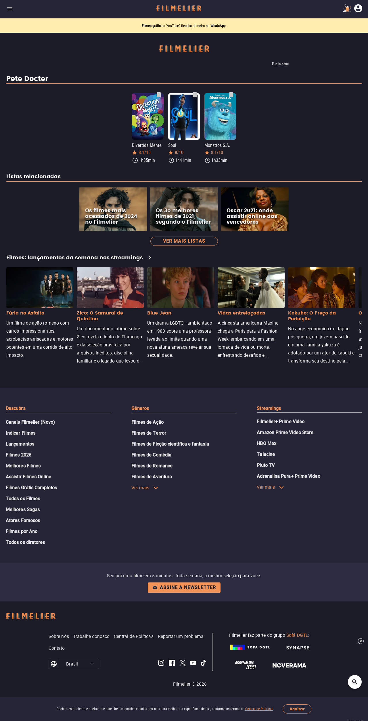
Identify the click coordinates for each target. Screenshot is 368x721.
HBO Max (266, 443)
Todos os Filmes (23, 498)
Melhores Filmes (23, 466)
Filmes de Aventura (151, 477)
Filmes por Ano (21, 531)
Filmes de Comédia (151, 455)
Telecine (266, 454)
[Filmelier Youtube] (193, 664)
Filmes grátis (152, 26)
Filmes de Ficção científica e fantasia (170, 444)
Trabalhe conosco (91, 636)
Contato (57, 648)
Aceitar (297, 709)
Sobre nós (59, 636)
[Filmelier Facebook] (172, 664)
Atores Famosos (23, 520)
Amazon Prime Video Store (285, 432)
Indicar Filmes (20, 433)
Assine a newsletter (184, 587)
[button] (92, 664)
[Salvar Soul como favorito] (194, 94)
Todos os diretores (25, 542)
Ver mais (145, 487)
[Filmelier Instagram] (161, 664)
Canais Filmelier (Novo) (30, 422)
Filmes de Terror (148, 433)
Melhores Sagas (23, 509)
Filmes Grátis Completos (31, 487)
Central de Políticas (259, 709)
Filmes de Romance (151, 466)
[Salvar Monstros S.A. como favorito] (231, 94)
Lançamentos (20, 444)
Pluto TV (266, 465)
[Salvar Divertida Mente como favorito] (158, 94)
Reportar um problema (181, 636)
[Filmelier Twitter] (182, 664)
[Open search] (355, 682)
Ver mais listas (184, 241)
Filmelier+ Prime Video (280, 421)
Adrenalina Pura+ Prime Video (288, 476)
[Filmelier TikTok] (204, 664)
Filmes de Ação (147, 422)
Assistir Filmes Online (28, 477)
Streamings (269, 408)
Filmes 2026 (18, 455)
